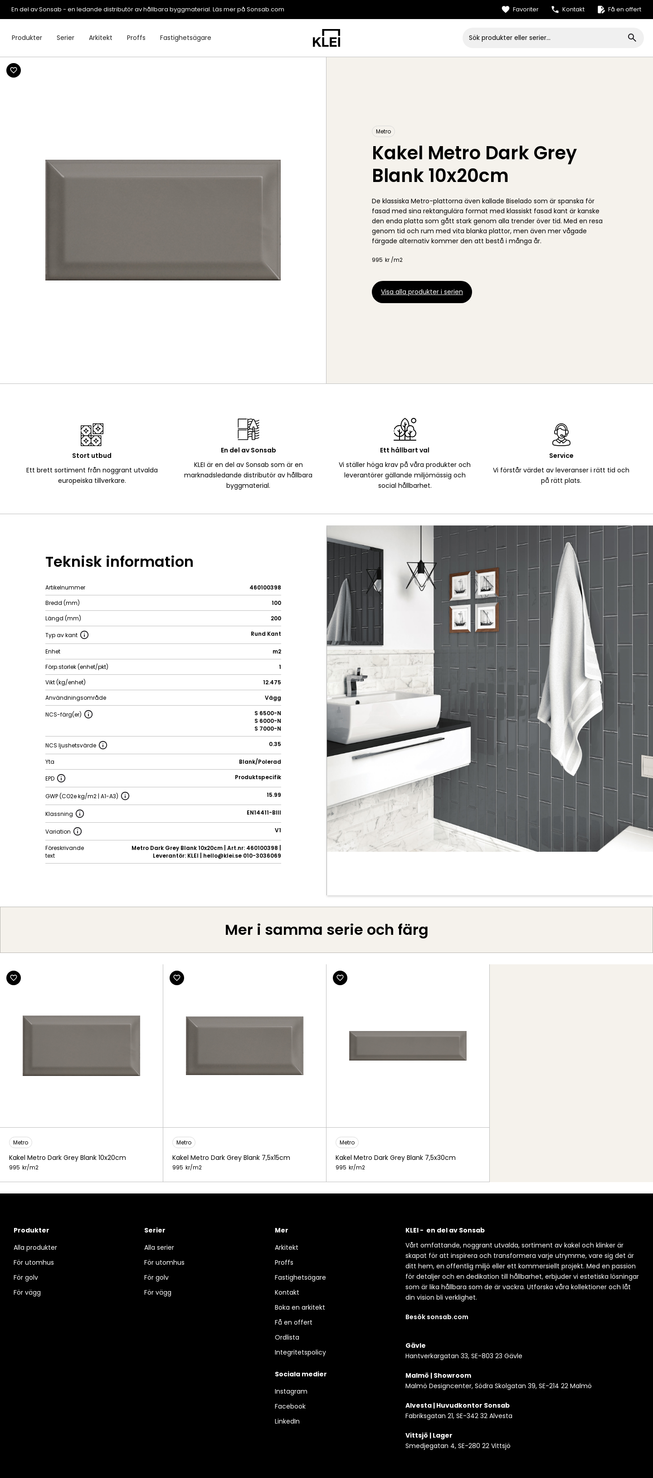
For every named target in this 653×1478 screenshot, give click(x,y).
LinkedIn (287, 1421)
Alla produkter (35, 1247)
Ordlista (287, 1337)
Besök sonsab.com (436, 1316)
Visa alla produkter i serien (422, 291)
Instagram (291, 1391)
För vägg (27, 1292)
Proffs (136, 37)
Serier (65, 37)
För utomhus (34, 1262)
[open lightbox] (490, 688)
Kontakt (287, 1292)
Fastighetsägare (185, 37)
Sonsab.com (265, 9)
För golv (26, 1277)
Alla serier (159, 1247)
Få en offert (293, 1322)
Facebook (290, 1406)
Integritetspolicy (300, 1352)
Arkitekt (100, 37)
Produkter (27, 37)
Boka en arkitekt (300, 1307)
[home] (326, 37)
